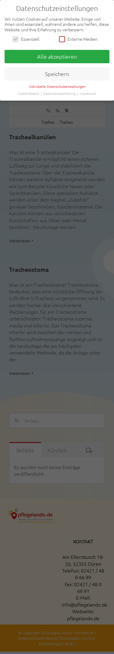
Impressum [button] (88, 93)
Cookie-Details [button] (29, 93)
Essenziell (26, 39)
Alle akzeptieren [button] (57, 56)
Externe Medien (78, 39)
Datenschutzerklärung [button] (60, 93)
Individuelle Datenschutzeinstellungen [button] (57, 86)
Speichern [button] (57, 73)
